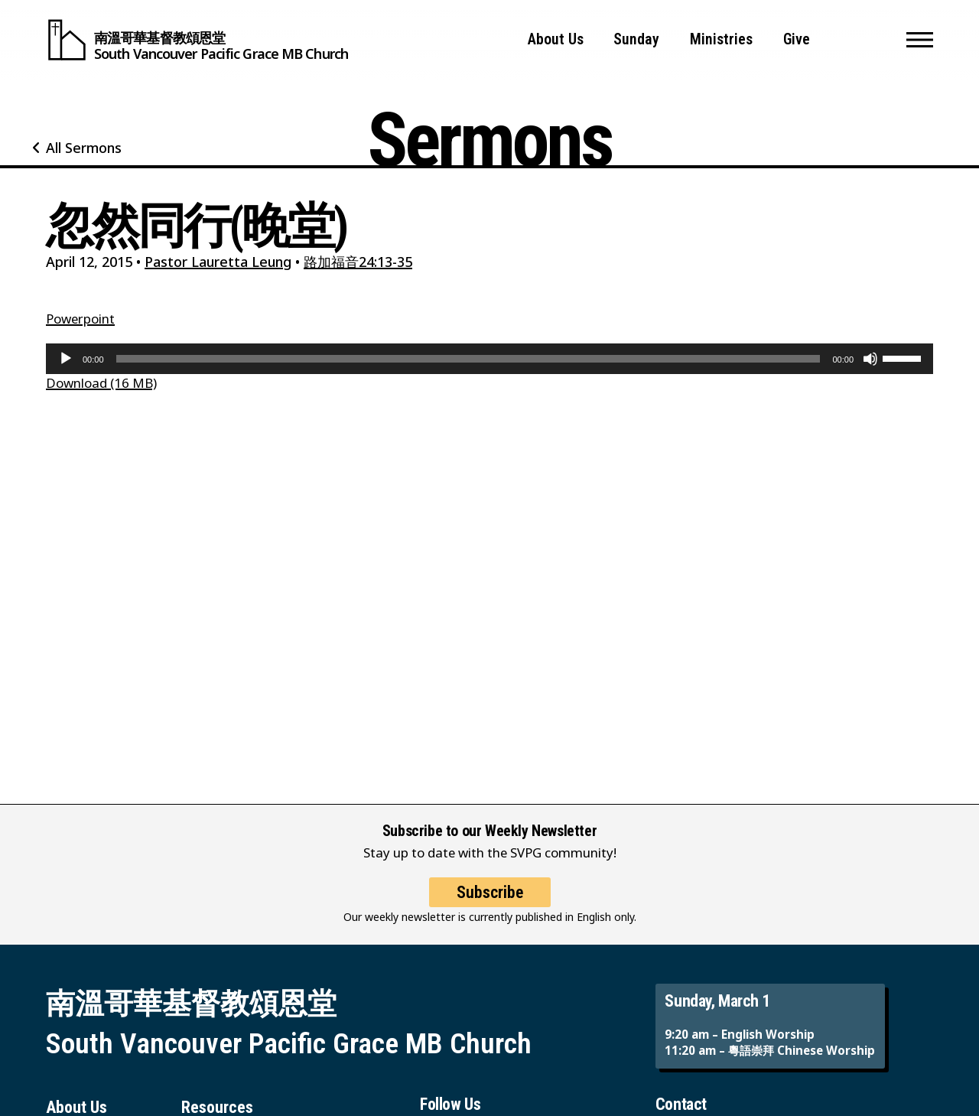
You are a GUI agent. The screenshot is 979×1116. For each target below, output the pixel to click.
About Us (556, 39)
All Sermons (84, 148)
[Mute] (870, 358)
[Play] (65, 358)
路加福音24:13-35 (358, 261)
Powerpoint (80, 318)
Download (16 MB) (101, 383)
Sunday (636, 39)
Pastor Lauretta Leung (218, 261)
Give (796, 39)
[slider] (468, 359)
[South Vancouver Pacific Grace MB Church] (197, 39)
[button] (919, 39)
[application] (489, 358)
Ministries (721, 39)
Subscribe (490, 906)
